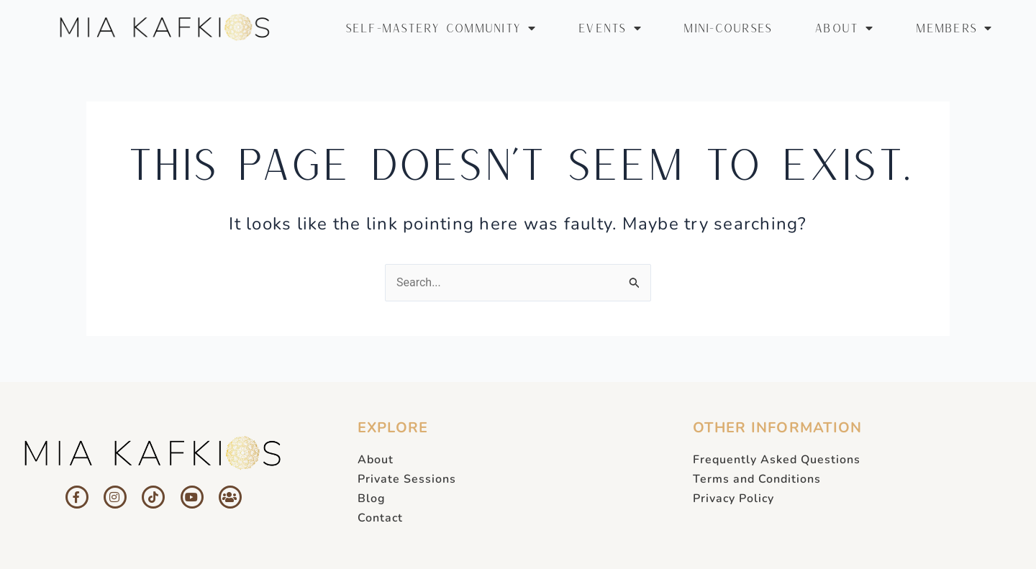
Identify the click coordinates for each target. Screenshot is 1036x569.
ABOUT (844, 28)
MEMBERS (954, 28)
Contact (380, 518)
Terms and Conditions (757, 479)
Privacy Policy (733, 498)
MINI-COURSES (727, 28)
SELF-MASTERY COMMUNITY (441, 28)
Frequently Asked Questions (776, 460)
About (376, 460)
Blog (372, 498)
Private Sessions (407, 479)
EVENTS (610, 28)
